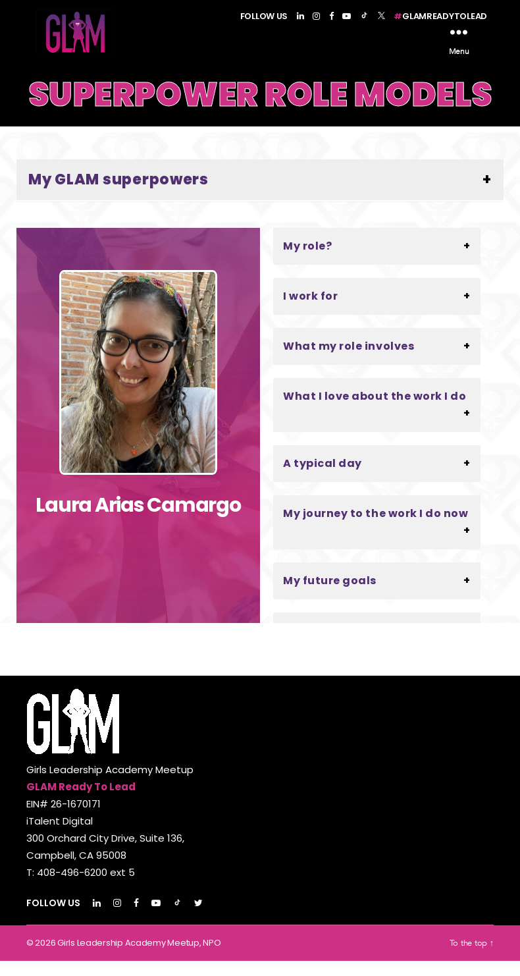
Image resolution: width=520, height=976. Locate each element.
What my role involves (348, 361)
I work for (310, 311)
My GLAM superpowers (118, 194)
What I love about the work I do (375, 411)
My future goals (330, 595)
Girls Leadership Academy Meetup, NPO (139, 958)
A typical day (322, 478)
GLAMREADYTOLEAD (440, 16)
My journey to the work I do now (376, 528)
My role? (307, 261)
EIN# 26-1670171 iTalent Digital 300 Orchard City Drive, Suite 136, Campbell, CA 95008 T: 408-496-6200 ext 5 (105, 853)
